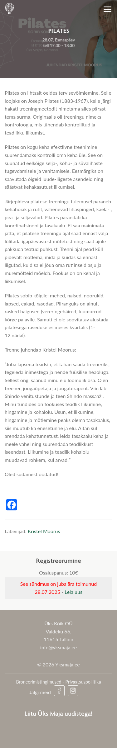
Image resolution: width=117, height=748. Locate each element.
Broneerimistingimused (38, 681)
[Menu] (107, 9)
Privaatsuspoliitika (83, 681)
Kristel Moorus (44, 531)
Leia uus (73, 592)
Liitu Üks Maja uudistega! (58, 713)
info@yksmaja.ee (58, 647)
